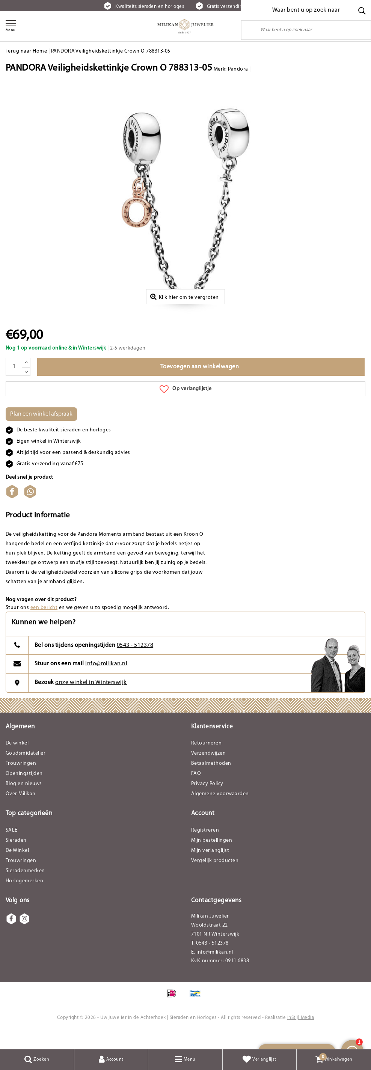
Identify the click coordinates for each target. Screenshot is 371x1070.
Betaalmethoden (211, 781)
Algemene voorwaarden (220, 811)
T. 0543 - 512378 (210, 960)
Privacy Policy (207, 801)
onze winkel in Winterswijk (91, 700)
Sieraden (16, 858)
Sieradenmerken (25, 888)
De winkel (17, 760)
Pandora (238, 69)
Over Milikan (21, 811)
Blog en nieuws (24, 801)
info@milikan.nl (106, 681)
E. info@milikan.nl (212, 969)
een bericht (43, 625)
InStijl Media (300, 1034)
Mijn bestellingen (211, 858)
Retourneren (206, 760)
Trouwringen (21, 781)
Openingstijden (24, 791)
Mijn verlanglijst (210, 868)
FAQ (196, 791)
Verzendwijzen (208, 770)
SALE (12, 847)
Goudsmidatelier (25, 770)
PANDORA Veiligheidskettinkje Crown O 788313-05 (110, 51)
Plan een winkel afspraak (41, 431)
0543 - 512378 (135, 662)
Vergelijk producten (214, 878)
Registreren (205, 847)
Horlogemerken (24, 898)
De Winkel (17, 868)
